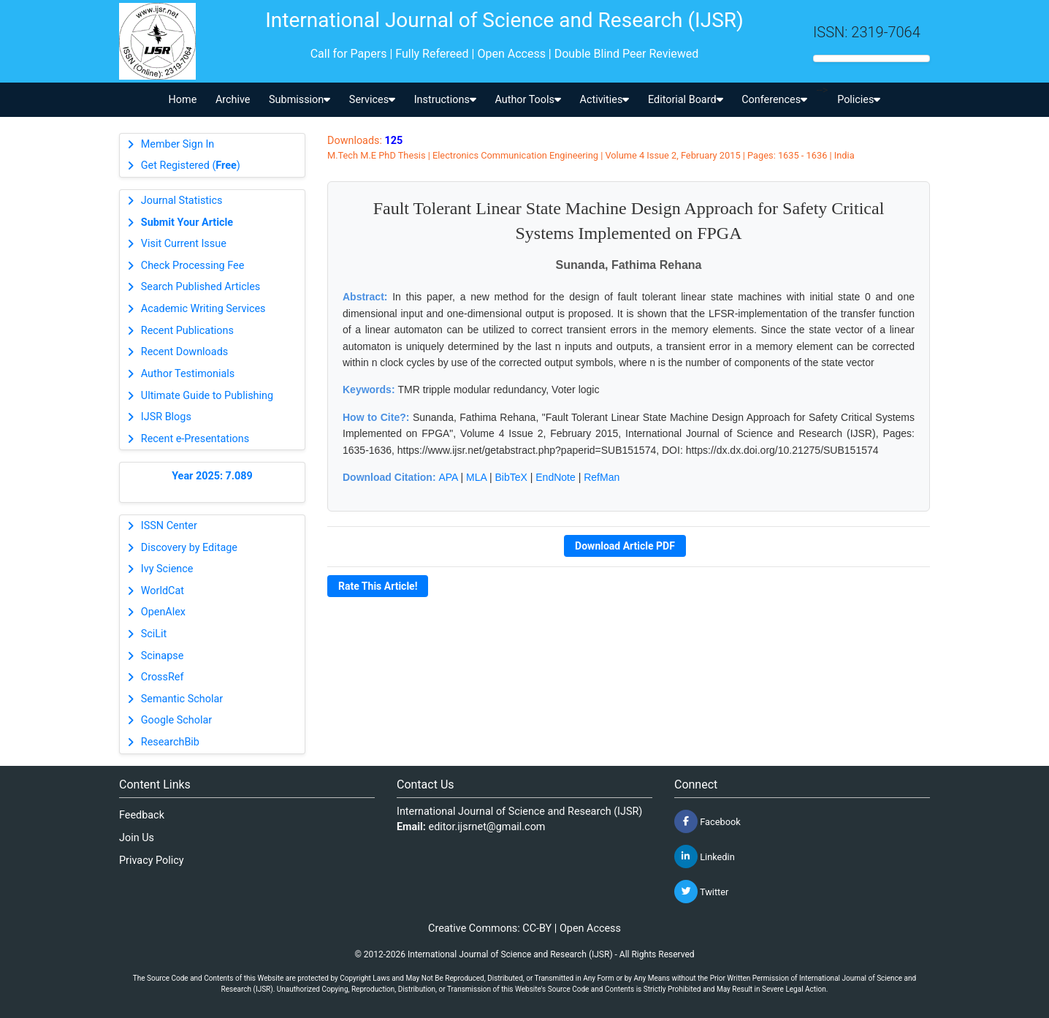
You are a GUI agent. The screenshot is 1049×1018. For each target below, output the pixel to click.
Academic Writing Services (203, 309)
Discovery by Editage (189, 548)
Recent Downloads (184, 352)
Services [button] (372, 100)
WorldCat (162, 591)
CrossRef (162, 677)
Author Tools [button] (527, 100)
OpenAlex (163, 612)
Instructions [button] (445, 100)
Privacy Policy (151, 860)
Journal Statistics (182, 200)
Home (183, 100)
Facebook (707, 821)
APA (447, 477)
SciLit (154, 634)
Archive (233, 100)
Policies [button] (858, 100)
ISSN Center (169, 526)
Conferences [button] (774, 100)
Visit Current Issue (183, 244)
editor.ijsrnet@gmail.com (487, 827)
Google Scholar (176, 720)
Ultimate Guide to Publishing (207, 396)
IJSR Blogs (166, 417)
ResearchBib (170, 742)
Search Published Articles (200, 287)
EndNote (555, 477)
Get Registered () (190, 165)
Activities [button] (605, 100)
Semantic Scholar (182, 699)
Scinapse (162, 656)
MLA (476, 477)
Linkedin (704, 856)
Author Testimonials (187, 374)
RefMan (601, 477)
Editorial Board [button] (685, 100)
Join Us (136, 838)
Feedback (141, 815)
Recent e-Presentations (195, 439)
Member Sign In (177, 144)
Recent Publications (187, 330)
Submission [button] (299, 100)
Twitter (701, 891)
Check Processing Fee (193, 265)
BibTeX (511, 477)
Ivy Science (167, 569)
